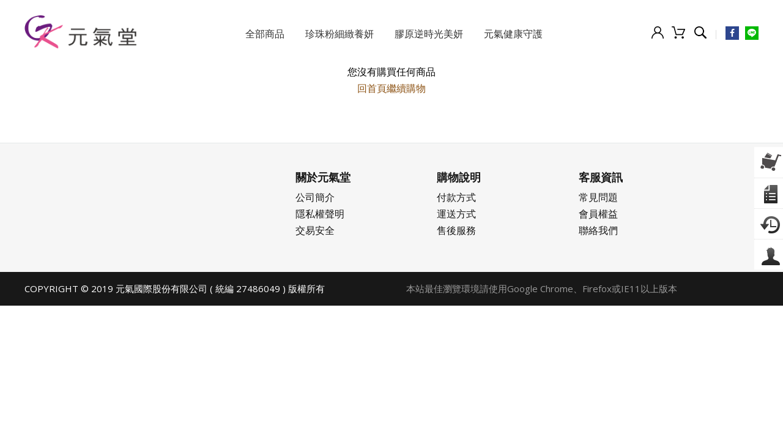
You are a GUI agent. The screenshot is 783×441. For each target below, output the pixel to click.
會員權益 (598, 214)
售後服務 (456, 230)
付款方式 (456, 197)
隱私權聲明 (319, 214)
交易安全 (315, 230)
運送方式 (456, 214)
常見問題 (598, 197)
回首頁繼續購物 (391, 88)
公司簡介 (315, 197)
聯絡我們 (598, 230)
